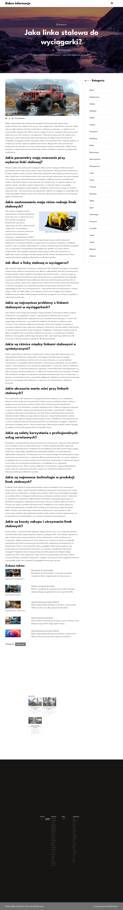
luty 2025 (58, 845)
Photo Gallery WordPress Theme (18, 906)
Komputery (94, 135)
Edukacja (93, 117)
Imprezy (93, 129)
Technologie (94, 210)
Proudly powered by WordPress (106, 906)
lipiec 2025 (58, 842)
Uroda (92, 229)
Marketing (93, 142)
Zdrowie (93, 247)
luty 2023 (58, 850)
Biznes (92, 98)
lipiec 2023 (58, 849)
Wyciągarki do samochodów (42, 570)
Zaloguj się (62, 837)
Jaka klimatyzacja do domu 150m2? (45, 602)
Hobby (92, 123)
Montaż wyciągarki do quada (42, 586)
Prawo (92, 179)
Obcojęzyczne (95, 166)
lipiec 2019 (58, 852)
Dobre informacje (17, 3)
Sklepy (92, 198)
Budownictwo (94, 104)
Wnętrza (93, 241)
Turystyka (93, 223)
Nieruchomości (95, 160)
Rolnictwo (93, 191)
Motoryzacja (55, 55)
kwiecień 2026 (59, 837)
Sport (92, 204)
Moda (92, 148)
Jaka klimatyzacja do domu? (42, 618)
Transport (93, 216)
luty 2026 (58, 838)
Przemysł (93, 185)
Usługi (92, 235)
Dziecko (92, 110)
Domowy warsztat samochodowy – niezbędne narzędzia (40, 722)
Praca (92, 173)
